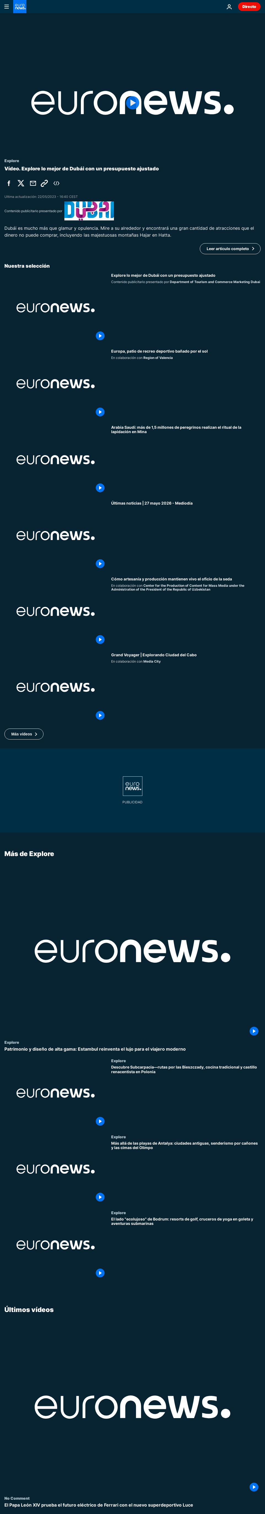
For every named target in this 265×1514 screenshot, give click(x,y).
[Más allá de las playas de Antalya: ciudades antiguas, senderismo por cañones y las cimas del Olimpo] (186, 1172)
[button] (23, 734)
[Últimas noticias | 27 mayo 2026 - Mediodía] (186, 535)
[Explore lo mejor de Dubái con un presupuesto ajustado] (186, 307)
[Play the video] (132, 102)
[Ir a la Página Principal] (19, 6)
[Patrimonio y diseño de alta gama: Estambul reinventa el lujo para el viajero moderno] (132, 1049)
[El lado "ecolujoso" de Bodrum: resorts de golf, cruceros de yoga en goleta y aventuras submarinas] (186, 1248)
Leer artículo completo (228, 248)
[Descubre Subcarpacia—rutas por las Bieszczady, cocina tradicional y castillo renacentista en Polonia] (186, 1096)
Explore (11, 1042)
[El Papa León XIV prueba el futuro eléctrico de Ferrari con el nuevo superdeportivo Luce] (132, 1505)
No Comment (17, 1498)
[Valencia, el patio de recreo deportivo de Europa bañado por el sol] (186, 383)
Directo (249, 6)
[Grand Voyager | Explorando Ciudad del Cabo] (186, 687)
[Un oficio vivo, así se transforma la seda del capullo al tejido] (186, 611)
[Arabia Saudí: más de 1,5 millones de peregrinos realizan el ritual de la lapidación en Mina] (186, 459)
